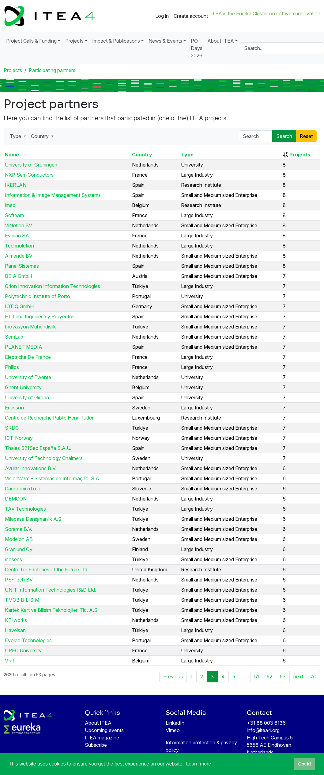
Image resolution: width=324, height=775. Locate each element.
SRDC (12, 428)
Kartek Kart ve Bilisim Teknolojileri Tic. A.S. (52, 610)
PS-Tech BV (19, 580)
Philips (12, 367)
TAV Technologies (25, 509)
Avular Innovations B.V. (30, 468)
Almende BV (18, 256)
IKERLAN (15, 185)
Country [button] (40, 136)
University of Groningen (31, 165)
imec (10, 205)
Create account (191, 16)
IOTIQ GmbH (19, 306)
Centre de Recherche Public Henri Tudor (49, 418)
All (313, 676)
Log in (162, 16)
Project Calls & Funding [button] (31, 41)
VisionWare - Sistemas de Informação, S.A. (52, 478)
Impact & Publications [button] (116, 41)
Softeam (14, 215)
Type (187, 155)
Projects (13, 70)
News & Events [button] (165, 41)
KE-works (16, 620)
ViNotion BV (18, 225)
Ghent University (23, 387)
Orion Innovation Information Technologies (52, 286)
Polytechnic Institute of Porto (37, 296)
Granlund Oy (18, 549)
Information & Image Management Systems (53, 195)
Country (142, 155)
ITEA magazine (102, 738)
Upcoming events (104, 730)
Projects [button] (74, 41)
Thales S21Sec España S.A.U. (38, 448)
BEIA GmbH (18, 276)
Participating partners (52, 70)
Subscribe (96, 745)
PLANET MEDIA (23, 347)
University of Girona (27, 397)
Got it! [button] (304, 764)
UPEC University (23, 650)
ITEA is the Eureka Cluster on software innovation (265, 13)
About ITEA (98, 723)
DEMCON (16, 499)
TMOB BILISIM (22, 600)
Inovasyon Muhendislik (30, 327)
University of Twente (28, 377)
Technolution (19, 246)
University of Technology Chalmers (44, 458)
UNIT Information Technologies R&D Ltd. (50, 590)
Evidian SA (17, 235)
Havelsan (15, 630)
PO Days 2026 (196, 48)
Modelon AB (19, 539)
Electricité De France (28, 357)
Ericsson (14, 408)
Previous (173, 676)
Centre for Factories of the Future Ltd (46, 569)
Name (12, 155)
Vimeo (173, 730)
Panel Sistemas (22, 266)
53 (283, 676)
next (298, 676)
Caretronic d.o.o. (23, 488)
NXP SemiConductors (29, 175)
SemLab (14, 337)
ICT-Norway (19, 438)
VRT (10, 661)
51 (256, 676)
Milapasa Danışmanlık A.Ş (33, 519)
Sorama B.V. (18, 529)
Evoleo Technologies (28, 640)
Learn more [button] (198, 763)
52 (269, 676)
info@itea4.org (263, 730)
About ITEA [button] (220, 41)
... (245, 676)
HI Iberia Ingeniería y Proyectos (40, 316)
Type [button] (16, 136)
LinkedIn (175, 723)
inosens (13, 559)
